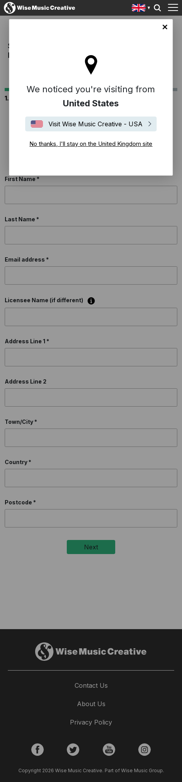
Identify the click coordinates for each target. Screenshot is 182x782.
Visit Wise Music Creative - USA (95, 124)
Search (157, 7)
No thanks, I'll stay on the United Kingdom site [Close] (165, 27)
